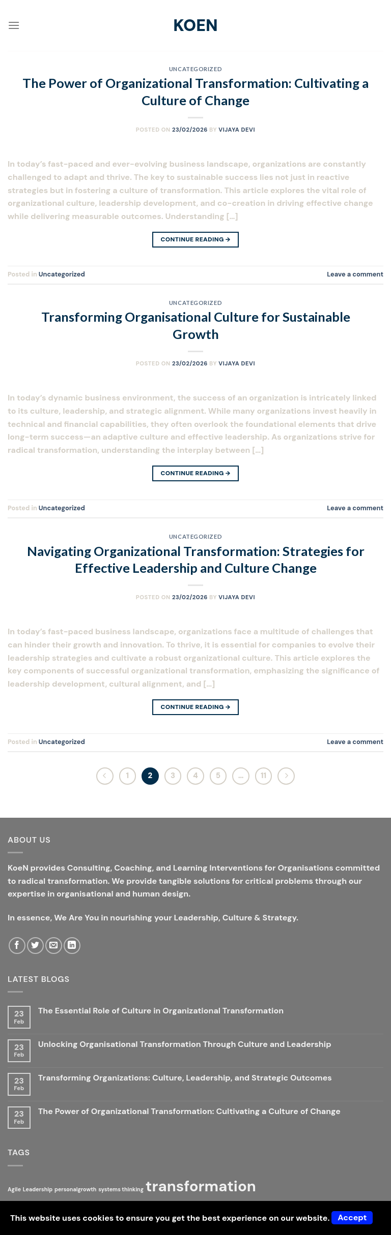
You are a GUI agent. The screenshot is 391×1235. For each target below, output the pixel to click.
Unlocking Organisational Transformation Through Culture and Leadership (184, 1044)
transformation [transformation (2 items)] (201, 1186)
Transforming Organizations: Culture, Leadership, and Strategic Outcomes (185, 1078)
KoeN (195, 25)
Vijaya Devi (236, 129)
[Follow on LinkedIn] (72, 945)
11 (263, 775)
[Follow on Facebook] (17, 945)
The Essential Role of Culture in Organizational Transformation (161, 1010)
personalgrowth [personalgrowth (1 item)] (75, 1189)
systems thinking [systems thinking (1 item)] (121, 1189)
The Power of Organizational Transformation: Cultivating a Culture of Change (189, 1111)
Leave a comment (355, 274)
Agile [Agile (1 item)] (14, 1189)
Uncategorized (195, 69)
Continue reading (195, 239)
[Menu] (14, 25)
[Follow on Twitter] (35, 945)
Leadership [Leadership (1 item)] (37, 1189)
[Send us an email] (53, 945)
